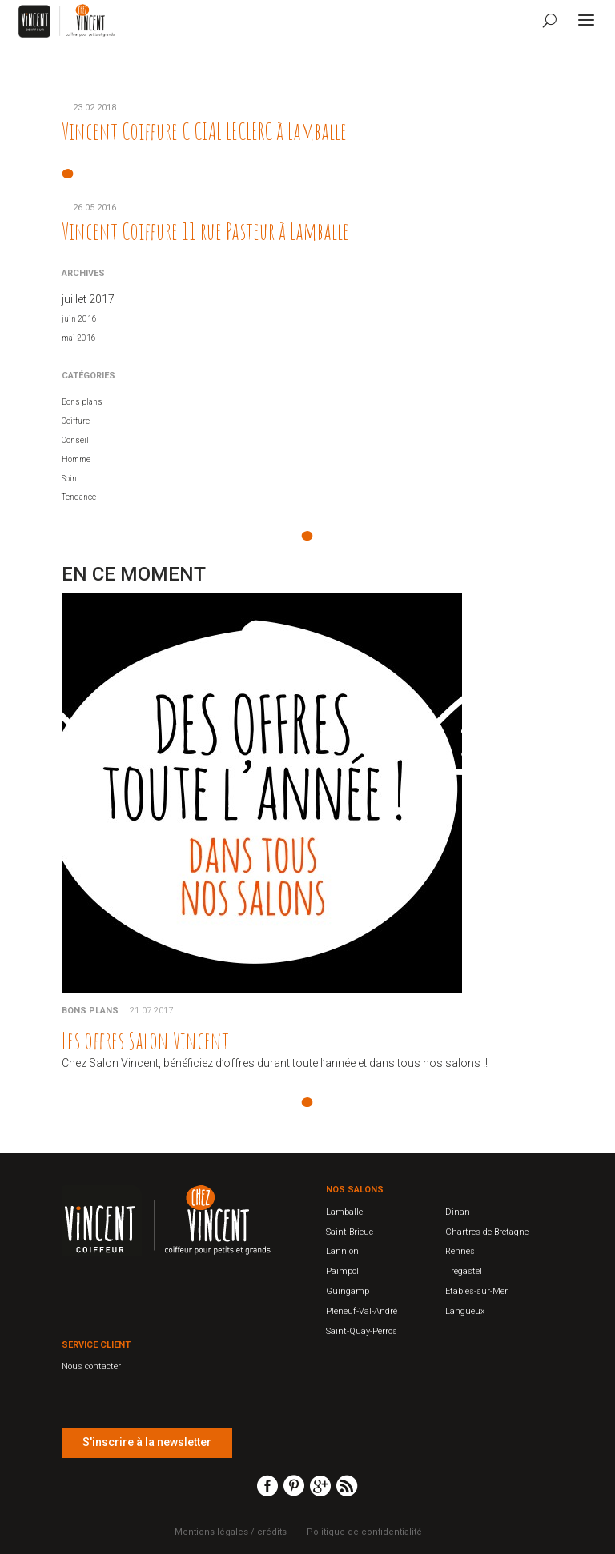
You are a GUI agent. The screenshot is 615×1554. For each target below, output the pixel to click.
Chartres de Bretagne (487, 1232)
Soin (69, 478)
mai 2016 (79, 338)
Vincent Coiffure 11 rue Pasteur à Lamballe (205, 231)
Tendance (79, 497)
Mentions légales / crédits (231, 1532)
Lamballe (344, 1212)
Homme (76, 459)
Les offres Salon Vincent (145, 1040)
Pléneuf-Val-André (361, 1311)
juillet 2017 (88, 299)
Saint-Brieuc (349, 1232)
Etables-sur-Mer (476, 1291)
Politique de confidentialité (364, 1532)
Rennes (460, 1251)
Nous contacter (91, 1366)
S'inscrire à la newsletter (146, 1442)
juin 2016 (79, 318)
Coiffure (76, 421)
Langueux (464, 1311)
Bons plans (82, 401)
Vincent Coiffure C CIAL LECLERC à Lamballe (204, 131)
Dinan (457, 1212)
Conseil (75, 440)
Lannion (342, 1251)
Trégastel (463, 1271)
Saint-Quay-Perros (361, 1331)
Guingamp (347, 1291)
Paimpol (342, 1271)
